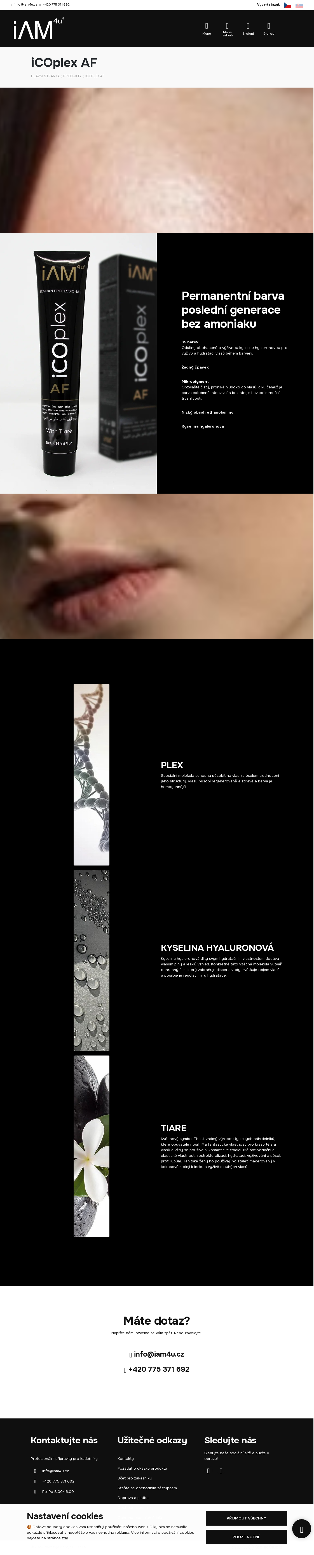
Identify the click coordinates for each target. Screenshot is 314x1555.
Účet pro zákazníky (135, 1478)
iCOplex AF (94, 76)
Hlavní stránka (45, 76)
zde (65, 1538)
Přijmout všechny (246, 1518)
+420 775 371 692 (56, 4)
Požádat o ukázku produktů (142, 1468)
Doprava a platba (133, 1497)
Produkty (72, 76)
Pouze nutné (246, 1537)
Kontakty (126, 1458)
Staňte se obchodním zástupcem (147, 1488)
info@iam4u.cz (26, 4)
